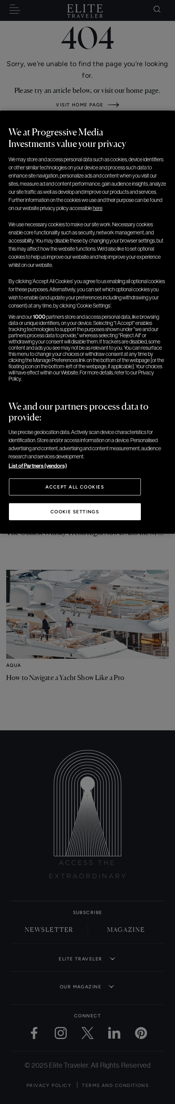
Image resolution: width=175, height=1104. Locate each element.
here (97, 208)
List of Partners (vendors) (38, 466)
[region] (87, 322)
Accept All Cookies (74, 487)
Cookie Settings (74, 511)
